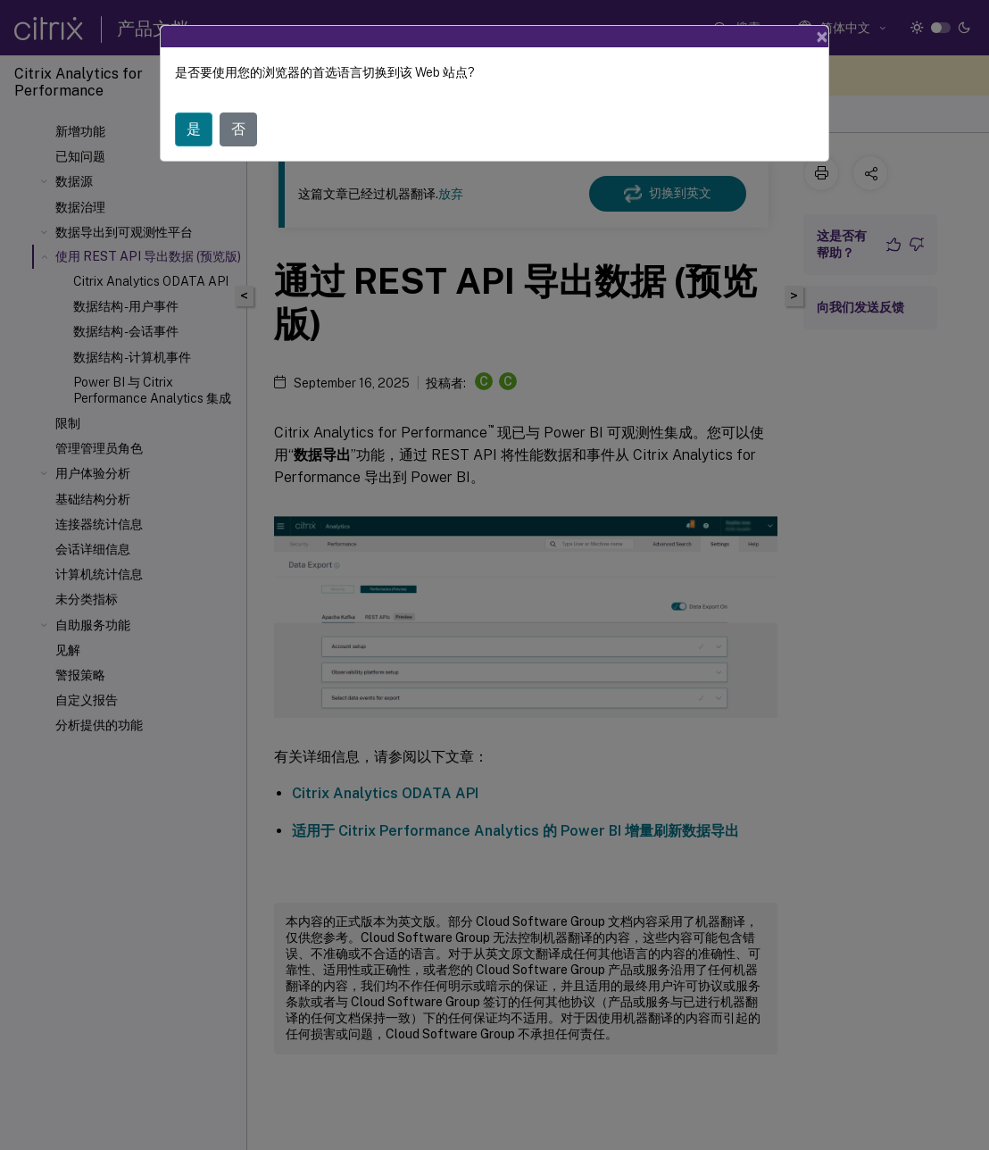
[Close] (822, 37)
